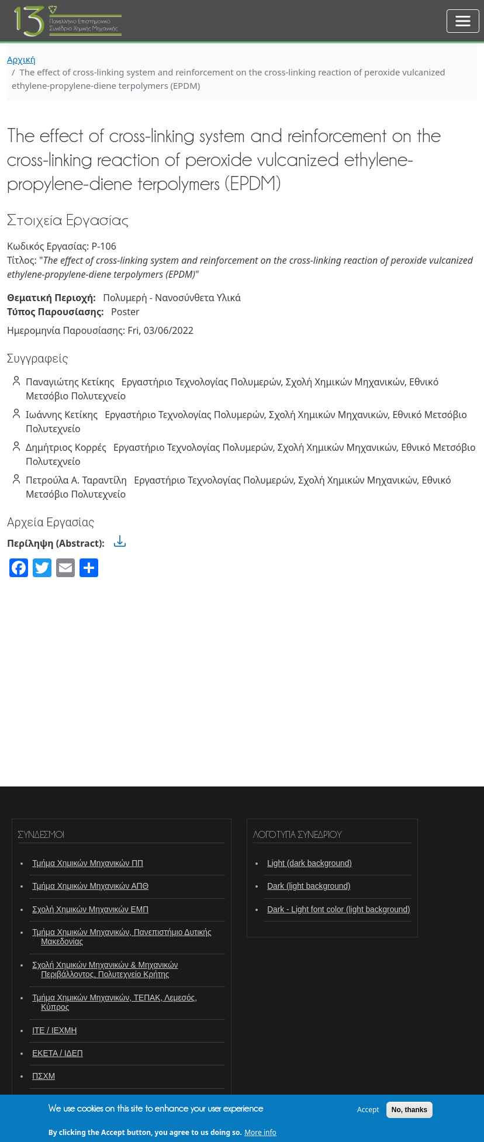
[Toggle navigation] (463, 21)
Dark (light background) (308, 886)
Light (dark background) (309, 863)
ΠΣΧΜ (43, 1076)
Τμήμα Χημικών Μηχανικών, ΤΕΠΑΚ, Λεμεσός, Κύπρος (114, 1002)
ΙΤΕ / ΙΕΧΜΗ (54, 1030)
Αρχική (21, 59)
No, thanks (409, 1113)
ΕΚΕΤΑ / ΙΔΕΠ (57, 1053)
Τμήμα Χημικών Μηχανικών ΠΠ (87, 863)
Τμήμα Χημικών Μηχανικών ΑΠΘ (90, 886)
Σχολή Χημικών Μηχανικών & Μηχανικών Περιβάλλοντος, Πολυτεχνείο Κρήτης (105, 970)
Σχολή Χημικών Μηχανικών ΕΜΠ (90, 909)
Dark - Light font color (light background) (338, 909)
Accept (368, 1112)
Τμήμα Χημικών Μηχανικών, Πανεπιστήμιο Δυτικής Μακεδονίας (121, 937)
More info (260, 1136)
